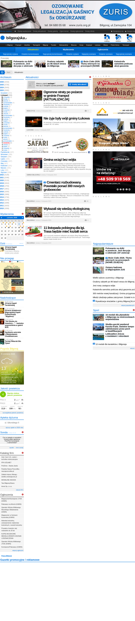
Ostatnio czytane (72, 54)
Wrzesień (6, 154)
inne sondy (19, 447)
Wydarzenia (68, 49)
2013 (4, 200)
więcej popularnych (127, 305)
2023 (4, 90)
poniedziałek (7, 103)
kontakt (129, 38)
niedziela (6, 104)
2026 (4, 82)
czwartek (6, 97)
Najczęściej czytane (10, 54)
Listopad (6, 95)
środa (5, 99)
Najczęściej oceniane (124, 54)
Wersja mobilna (6, 31)
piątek (5, 108)
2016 (4, 192)
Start (8, 72)
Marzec (6, 168)
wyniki (12, 447)
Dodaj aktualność (39, 31)
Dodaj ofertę (89, 31)
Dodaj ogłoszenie (76, 31)
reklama (118, 38)
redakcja (107, 38)
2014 (4, 197)
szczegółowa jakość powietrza (13, 413)
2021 (4, 178)
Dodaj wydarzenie (24, 31)
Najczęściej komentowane (53, 54)
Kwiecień (6, 166)
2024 (4, 88)
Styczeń (6, 172)
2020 (4, 180)
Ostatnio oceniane (106, 54)
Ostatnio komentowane (30, 54)
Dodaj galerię (53, 31)
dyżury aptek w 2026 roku (14, 427)
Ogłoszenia (103, 49)
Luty (4, 170)
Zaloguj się (130, 31)
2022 (4, 175)
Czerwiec (6, 161)
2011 (4, 206)
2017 (4, 189)
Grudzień (6, 93)
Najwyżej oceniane (89, 54)
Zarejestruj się (117, 31)
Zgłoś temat (64, 31)
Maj (4, 163)
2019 (4, 183)
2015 (4, 194)
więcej (132, 348)
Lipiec (5, 159)
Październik (7, 152)
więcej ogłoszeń (17, 550)
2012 (4, 203)
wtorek (5, 101)
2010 (4, 208)
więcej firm (19, 490)
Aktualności (33, 49)
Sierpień (6, 157)
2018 (4, 186)
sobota (6, 106)
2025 (4, 85)
